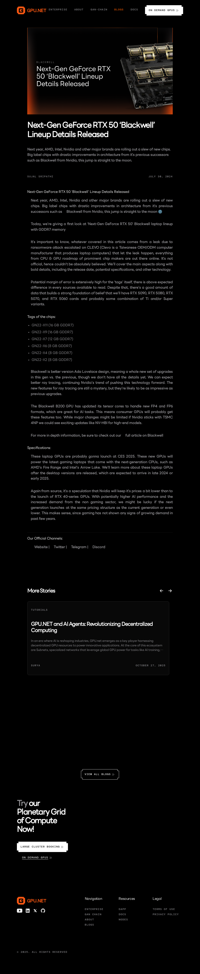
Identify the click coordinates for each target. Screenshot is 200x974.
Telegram (78, 547)
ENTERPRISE (94, 909)
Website (41, 547)
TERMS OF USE (164, 909)
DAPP (122, 909)
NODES (123, 919)
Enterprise (58, 9)
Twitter (59, 547)
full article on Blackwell (144, 435)
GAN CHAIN (93, 914)
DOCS (122, 914)
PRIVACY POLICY (166, 914)
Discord (98, 547)
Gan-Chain (99, 9)
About (79, 9)
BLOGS (89, 924)
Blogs (119, 9)
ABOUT (89, 919)
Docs (134, 9)
